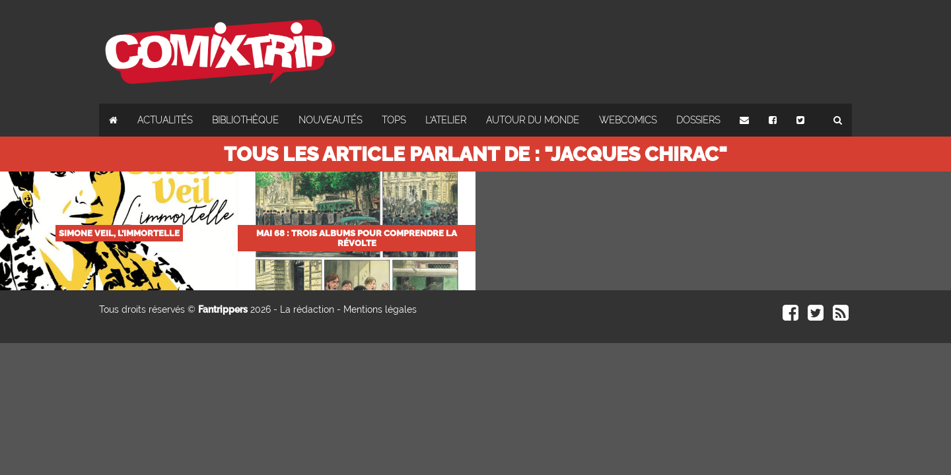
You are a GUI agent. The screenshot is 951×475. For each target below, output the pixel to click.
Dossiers (698, 120)
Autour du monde (532, 120)
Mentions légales (380, 309)
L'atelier (445, 120)
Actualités (164, 120)
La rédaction (307, 309)
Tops (393, 120)
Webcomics (627, 120)
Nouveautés (330, 120)
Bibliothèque (245, 120)
